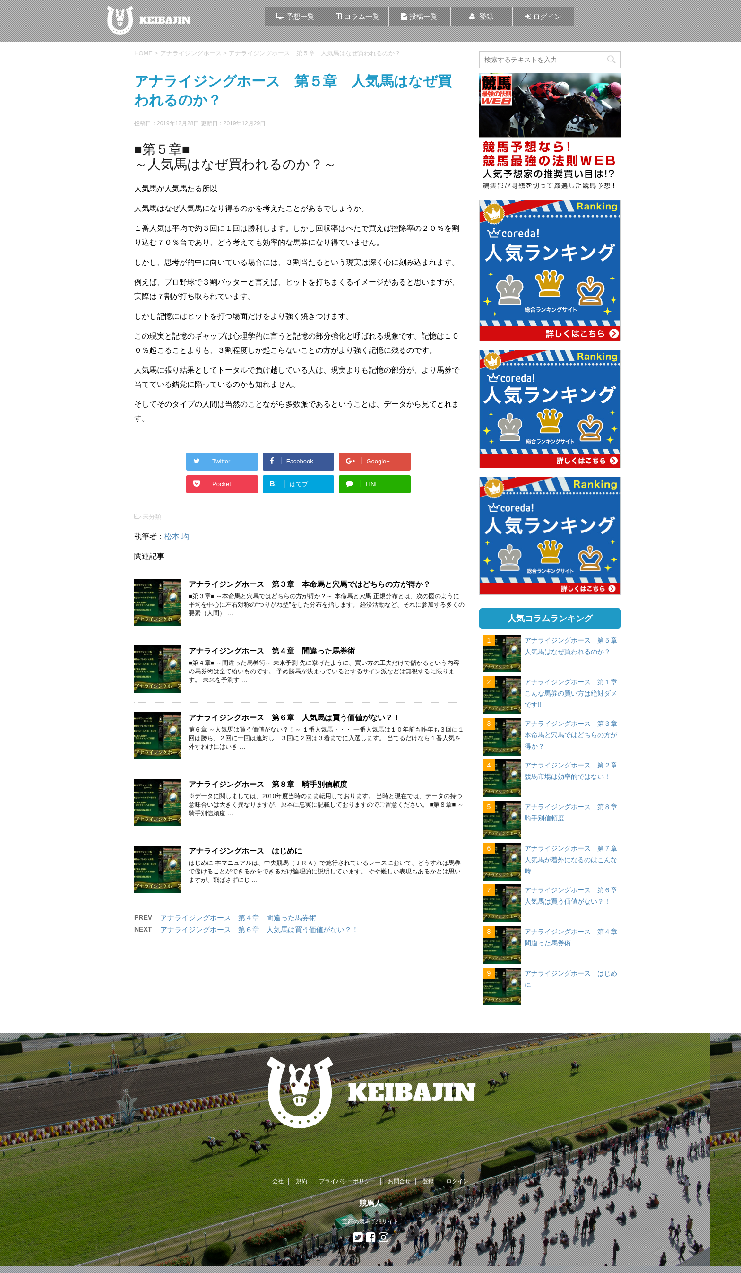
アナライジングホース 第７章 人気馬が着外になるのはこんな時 (574, 860)
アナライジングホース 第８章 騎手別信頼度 (268, 784)
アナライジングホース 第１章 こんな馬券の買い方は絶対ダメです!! (574, 693)
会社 (278, 1181)
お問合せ (399, 1181)
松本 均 (176, 536)
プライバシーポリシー (347, 1181)
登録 (428, 1181)
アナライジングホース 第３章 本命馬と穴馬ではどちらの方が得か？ (310, 584)
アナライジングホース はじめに (245, 851)
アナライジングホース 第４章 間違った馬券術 (272, 651)
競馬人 (370, 1203)
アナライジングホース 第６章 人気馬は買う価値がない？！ (294, 718)
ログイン (457, 1181)
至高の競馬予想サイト (370, 1221)
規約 (301, 1181)
